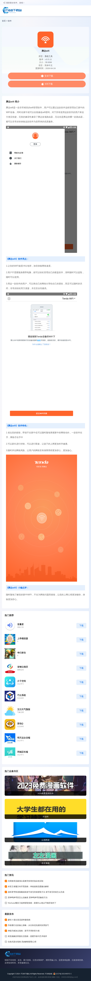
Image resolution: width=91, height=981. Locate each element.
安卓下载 (49, 76)
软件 (10, 21)
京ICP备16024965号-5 (63, 974)
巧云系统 (21, 695)
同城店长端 (22, 752)
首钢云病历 (22, 667)
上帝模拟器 (22, 638)
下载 (81, 625)
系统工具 (49, 56)
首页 (4, 21)
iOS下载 (49, 84)
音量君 (20, 624)
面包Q (20, 723)
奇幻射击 (21, 653)
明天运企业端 (23, 738)
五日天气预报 (23, 709)
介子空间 (21, 681)
